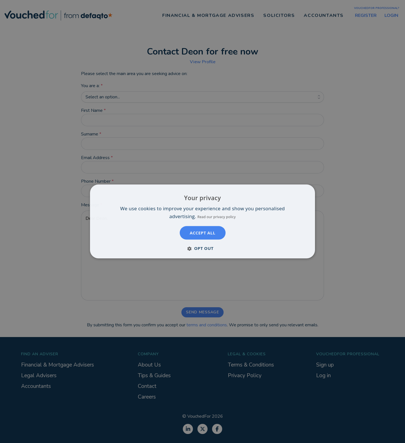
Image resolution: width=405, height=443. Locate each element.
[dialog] (202, 221)
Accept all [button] (202, 233)
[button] (202, 248)
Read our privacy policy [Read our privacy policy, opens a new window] (216, 217)
